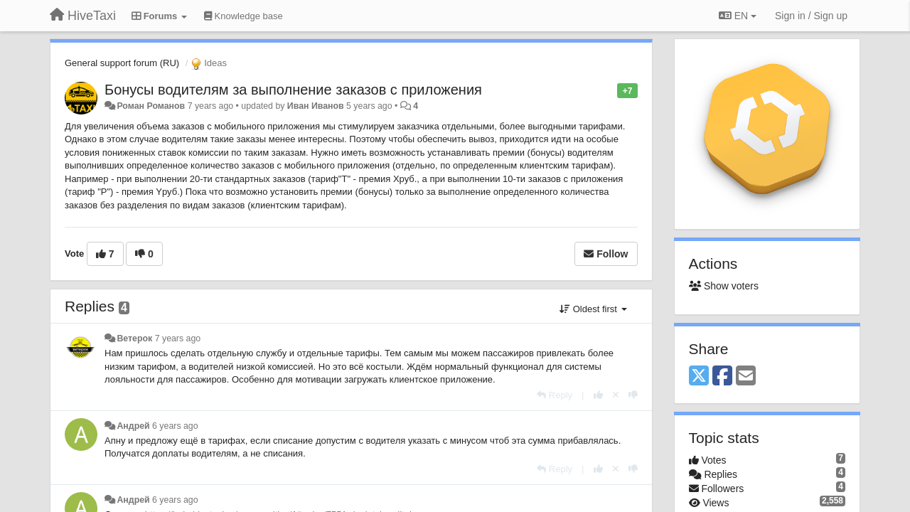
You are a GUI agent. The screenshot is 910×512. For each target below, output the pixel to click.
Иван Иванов (315, 106)
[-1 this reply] (633, 395)
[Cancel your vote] (615, 395)
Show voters (724, 286)
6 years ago (175, 426)
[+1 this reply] (598, 395)
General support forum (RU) (122, 63)
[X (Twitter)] (699, 376)
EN (737, 15)
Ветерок (134, 338)
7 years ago (178, 338)
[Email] (746, 376)
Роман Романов (151, 106)
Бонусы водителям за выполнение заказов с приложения (293, 89)
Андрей (133, 426)
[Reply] (554, 395)
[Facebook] (722, 376)
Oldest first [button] (593, 309)
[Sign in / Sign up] (811, 16)
